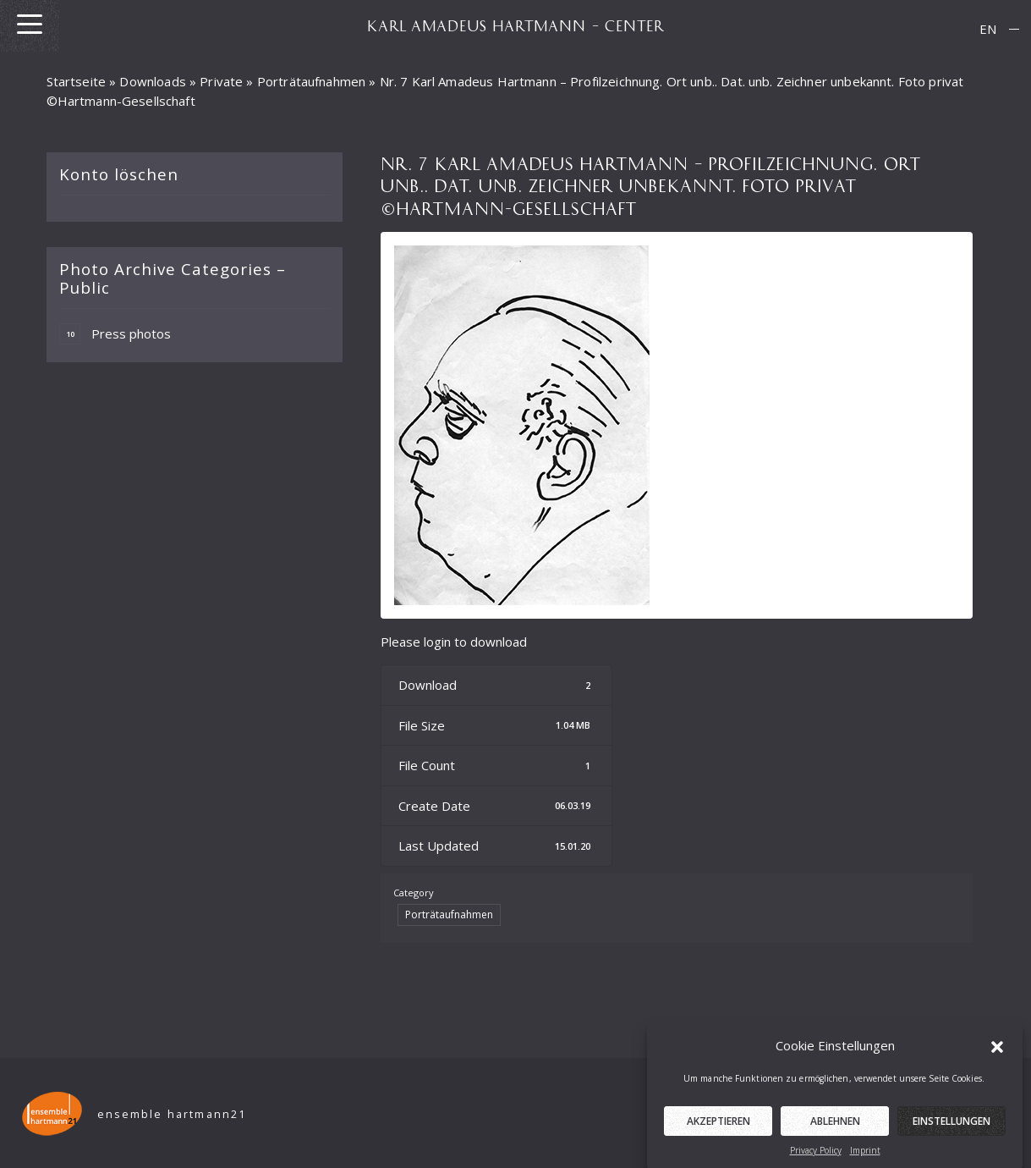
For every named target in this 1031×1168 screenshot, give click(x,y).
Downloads (152, 81)
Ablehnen (835, 1131)
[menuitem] (988, 29)
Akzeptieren (718, 1131)
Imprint (865, 1160)
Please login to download (454, 641)
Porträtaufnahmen (311, 81)
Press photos (115, 333)
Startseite (77, 81)
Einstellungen (951, 1131)
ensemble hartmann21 (172, 1114)
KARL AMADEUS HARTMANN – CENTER (516, 25)
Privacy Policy (816, 1160)
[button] (997, 1056)
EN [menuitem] (987, 28)
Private (221, 81)
